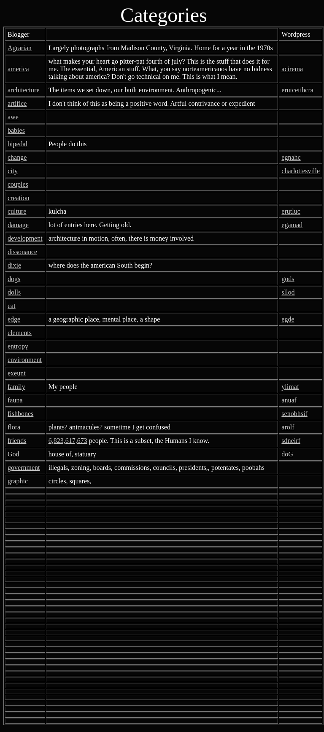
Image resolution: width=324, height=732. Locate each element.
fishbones (20, 413)
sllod (287, 292)
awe (13, 117)
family (16, 386)
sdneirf (290, 440)
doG (287, 454)
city (13, 170)
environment (25, 359)
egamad (291, 224)
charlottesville (300, 170)
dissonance (22, 251)
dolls (14, 292)
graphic (18, 481)
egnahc (290, 157)
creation (19, 197)
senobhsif (294, 413)
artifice (17, 103)
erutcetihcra (297, 90)
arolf (287, 427)
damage (18, 224)
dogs (14, 278)
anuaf (289, 400)
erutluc (290, 211)
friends (17, 440)
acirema (292, 68)
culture (17, 211)
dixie (14, 265)
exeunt (17, 373)
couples (18, 184)
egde (287, 319)
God (13, 454)
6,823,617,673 (68, 440)
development (25, 238)
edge (14, 319)
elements (20, 332)
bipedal (17, 143)
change (17, 157)
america (18, 68)
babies (16, 130)
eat (12, 305)
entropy (18, 346)
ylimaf (290, 386)
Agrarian (20, 47)
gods (287, 278)
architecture (24, 90)
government (24, 467)
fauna (15, 400)
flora (14, 427)
